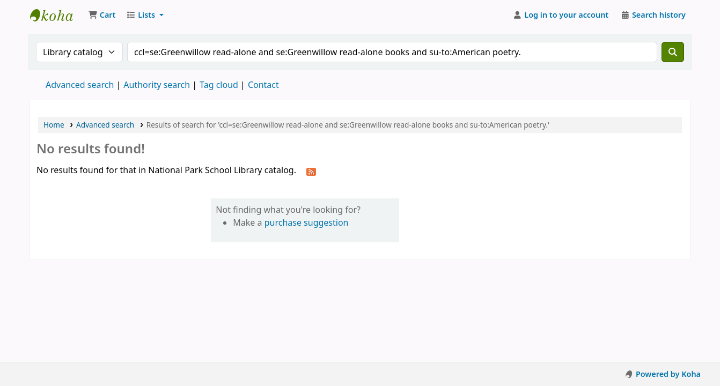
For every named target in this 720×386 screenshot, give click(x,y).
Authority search (156, 85)
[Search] (673, 52)
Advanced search (80, 85)
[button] (102, 15)
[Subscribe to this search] (311, 171)
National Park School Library (57, 15)
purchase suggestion (307, 222)
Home (53, 125)
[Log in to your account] (561, 15)
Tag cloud (219, 85)
